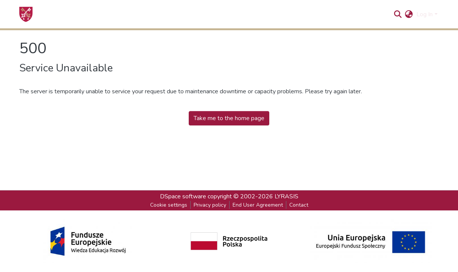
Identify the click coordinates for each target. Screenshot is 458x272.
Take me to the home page (229, 118)
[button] (408, 14)
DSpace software (183, 196)
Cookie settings (168, 205)
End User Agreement (258, 205)
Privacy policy (210, 205)
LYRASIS (286, 196)
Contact (298, 205)
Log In (424, 14)
